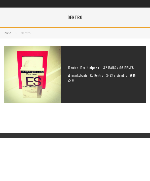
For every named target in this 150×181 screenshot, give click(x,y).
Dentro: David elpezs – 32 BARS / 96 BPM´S (101, 67)
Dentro (98, 75)
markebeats (78, 75)
